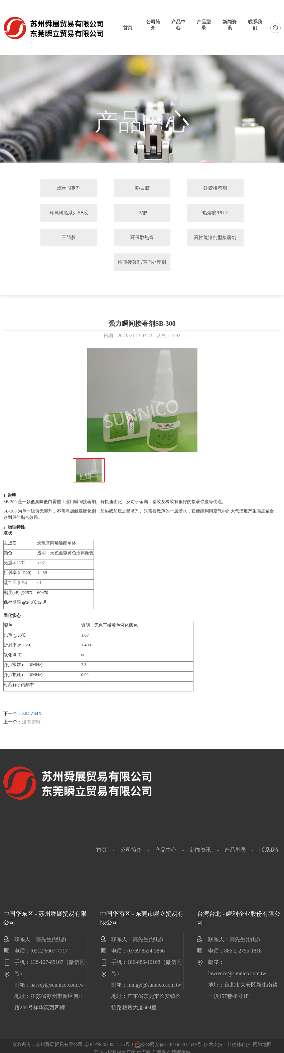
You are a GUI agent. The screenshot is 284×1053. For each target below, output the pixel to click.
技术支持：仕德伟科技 (227, 1039)
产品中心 (165, 844)
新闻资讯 (200, 844)
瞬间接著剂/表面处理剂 (174, 242)
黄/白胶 (109, 188)
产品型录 (235, 844)
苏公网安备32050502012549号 (168, 1039)
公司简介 (131, 844)
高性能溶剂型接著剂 (110, 256)
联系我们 (270, 844)
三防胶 (174, 213)
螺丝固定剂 (44, 188)
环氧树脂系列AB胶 (239, 188)
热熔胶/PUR (109, 213)
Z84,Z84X (32, 708)
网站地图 (262, 1039)
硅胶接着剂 (174, 188)
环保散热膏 (239, 213)
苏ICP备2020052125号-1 (109, 1039)
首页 (101, 844)
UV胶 (44, 213)
